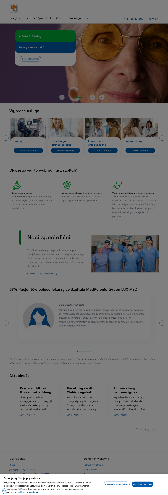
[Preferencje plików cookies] (4, 491)
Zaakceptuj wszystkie (142, 484)
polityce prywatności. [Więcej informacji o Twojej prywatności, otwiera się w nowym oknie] (28, 492)
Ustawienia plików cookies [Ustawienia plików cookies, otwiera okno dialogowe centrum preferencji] (116, 484)
